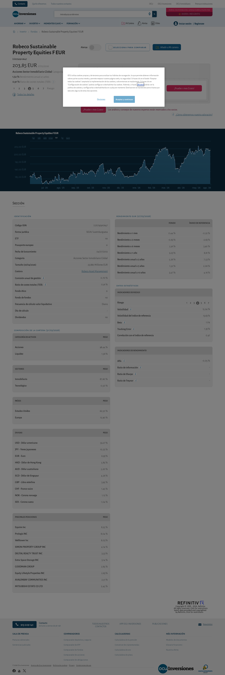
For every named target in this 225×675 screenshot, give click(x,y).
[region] (114, 87)
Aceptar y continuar (124, 99)
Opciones (101, 99)
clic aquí (140, 84)
